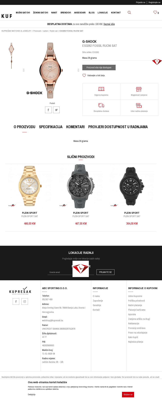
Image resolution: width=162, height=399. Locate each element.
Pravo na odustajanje (137, 334)
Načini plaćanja (135, 307)
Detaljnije (31, 394)
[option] (11, 51)
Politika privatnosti (136, 302)
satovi (45, 31)
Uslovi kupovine (135, 298)
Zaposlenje (98, 302)
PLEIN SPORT (29, 214)
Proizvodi (37, 31)
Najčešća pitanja (135, 343)
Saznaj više (109, 24)
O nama (96, 298)
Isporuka (132, 316)
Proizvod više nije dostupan (99, 69)
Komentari (75, 128)
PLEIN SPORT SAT (29, 218)
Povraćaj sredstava (136, 330)
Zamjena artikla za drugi (139, 321)
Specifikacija (50, 128)
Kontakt (96, 311)
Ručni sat (53, 31)
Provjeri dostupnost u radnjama (118, 128)
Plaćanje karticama (136, 311)
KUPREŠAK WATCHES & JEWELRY (16, 31)
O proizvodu (24, 128)
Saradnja (97, 307)
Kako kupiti (133, 339)
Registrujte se (154, 2)
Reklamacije (133, 325)
